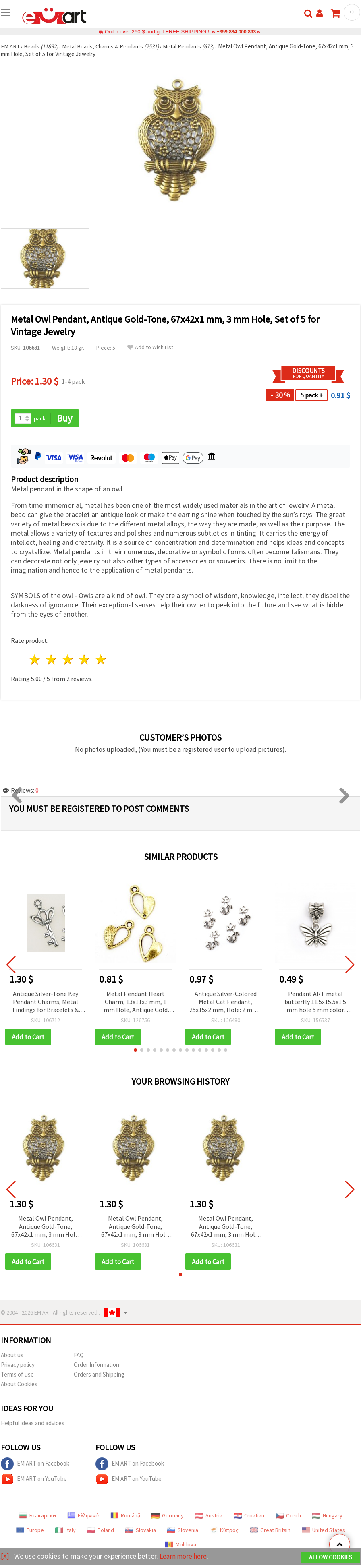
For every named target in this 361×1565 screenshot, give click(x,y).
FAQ (79, 1356)
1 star (35, 660)
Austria (208, 1516)
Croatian (249, 1516)
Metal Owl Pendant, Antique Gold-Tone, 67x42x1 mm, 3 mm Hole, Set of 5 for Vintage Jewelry (45, 1227)
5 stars (101, 660)
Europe (30, 1531)
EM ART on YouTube (34, 1480)
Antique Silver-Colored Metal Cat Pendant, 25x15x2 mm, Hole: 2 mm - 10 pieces (225, 1002)
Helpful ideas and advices (32, 1424)
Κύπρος (224, 1531)
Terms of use (17, 1375)
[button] (135, 1050)
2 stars (52, 660)
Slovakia (140, 1530)
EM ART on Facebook (35, 1464)
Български (37, 1516)
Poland (100, 1530)
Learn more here (184, 1556)
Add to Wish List (150, 347)
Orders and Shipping (99, 1375)
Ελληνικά (83, 1516)
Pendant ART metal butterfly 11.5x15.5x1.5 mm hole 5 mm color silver (315, 1002)
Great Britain (270, 1531)
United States (323, 1531)
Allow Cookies (330, 1557)
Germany (167, 1516)
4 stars (84, 660)
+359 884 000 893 (236, 32)
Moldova (180, 1545)
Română (125, 1516)
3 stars (68, 660)
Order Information (96, 1365)
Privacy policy (18, 1365)
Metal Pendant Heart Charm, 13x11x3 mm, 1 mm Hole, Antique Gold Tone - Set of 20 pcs (136, 1002)
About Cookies (19, 1385)
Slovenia (182, 1530)
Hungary (327, 1516)
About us (12, 1356)
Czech (288, 1516)
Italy (65, 1530)
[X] (5, 1556)
